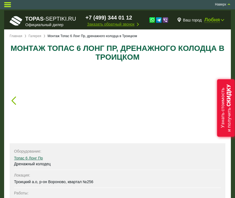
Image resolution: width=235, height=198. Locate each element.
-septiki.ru (43, 21)
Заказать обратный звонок (111, 24)
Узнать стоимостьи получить (226, 108)
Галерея (35, 36)
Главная (16, 36)
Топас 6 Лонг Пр (28, 158)
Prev (14, 101)
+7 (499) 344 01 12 (109, 18)
